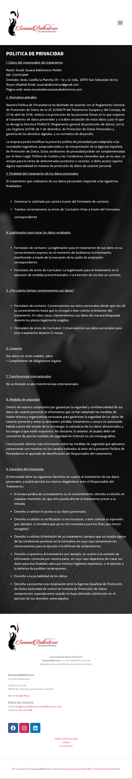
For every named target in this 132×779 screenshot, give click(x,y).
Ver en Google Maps (19, 695)
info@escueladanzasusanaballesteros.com (38, 706)
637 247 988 (25, 710)
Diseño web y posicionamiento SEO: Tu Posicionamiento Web (87, 768)
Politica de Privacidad (66, 738)
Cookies (66, 742)
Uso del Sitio (66, 745)
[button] (120, 22)
